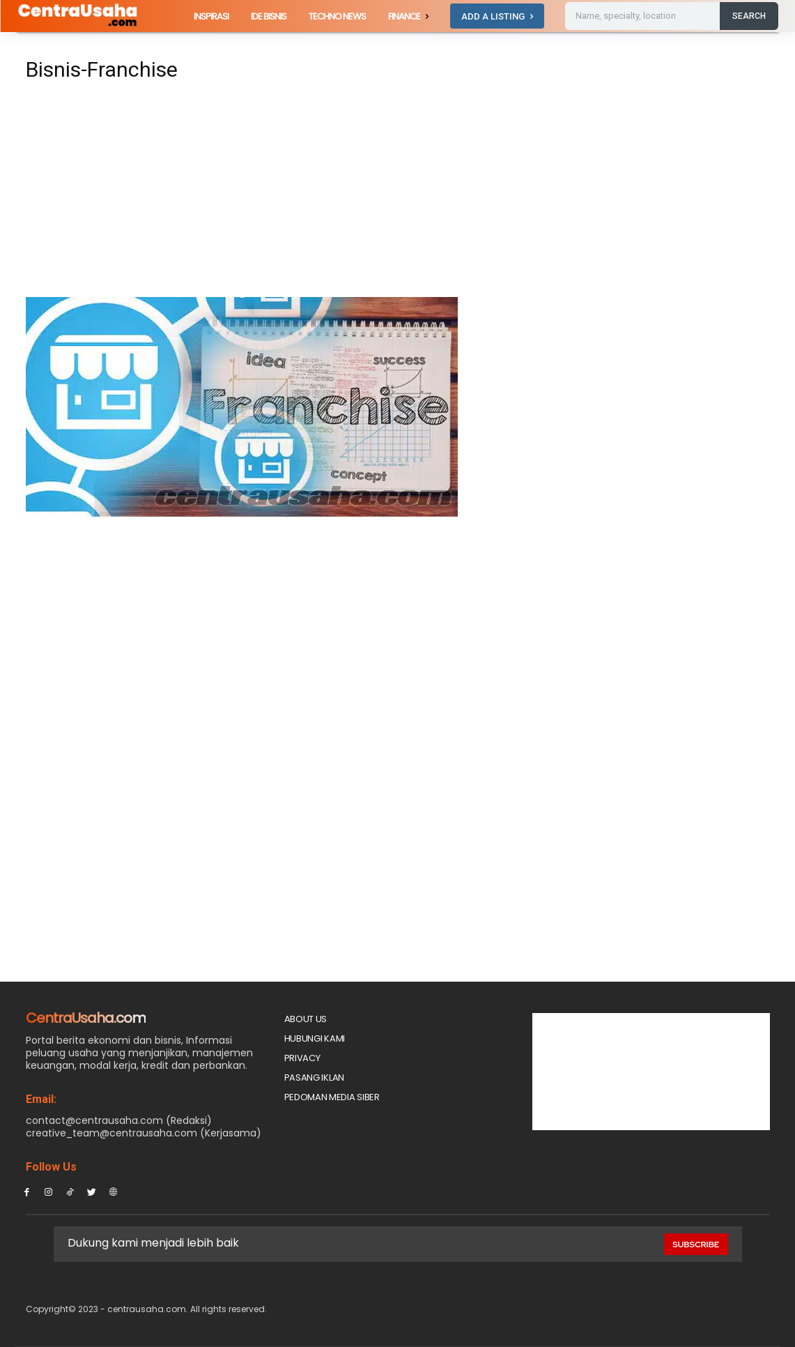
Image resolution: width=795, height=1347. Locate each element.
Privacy (302, 1058)
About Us (305, 1019)
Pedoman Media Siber (332, 1097)
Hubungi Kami (314, 1038)
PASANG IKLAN (314, 1077)
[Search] (749, 16)
